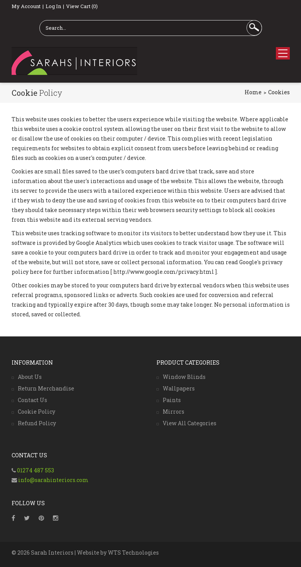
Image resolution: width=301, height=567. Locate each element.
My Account (26, 6)
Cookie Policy (36, 411)
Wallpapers (179, 388)
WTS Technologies (133, 552)
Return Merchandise (46, 388)
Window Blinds (184, 376)
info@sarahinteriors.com (52, 480)
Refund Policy (37, 423)
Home (253, 92)
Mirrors (173, 411)
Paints (172, 400)
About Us (30, 376)
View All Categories (189, 423)
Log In (53, 6)
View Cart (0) (82, 6)
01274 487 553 (35, 470)
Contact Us (32, 400)
